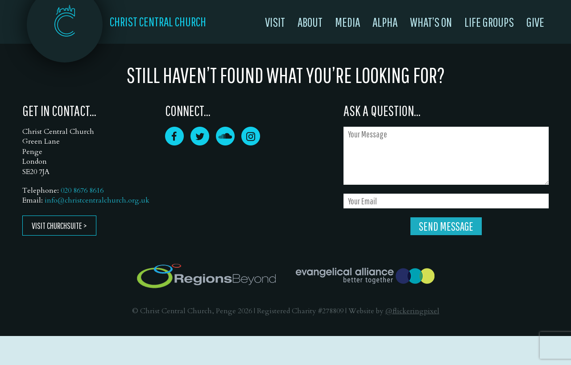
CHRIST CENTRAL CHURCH (158, 21)
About (310, 21)
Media (347, 21)
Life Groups (489, 21)
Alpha (384, 21)
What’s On (431, 21)
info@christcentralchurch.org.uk (97, 200)
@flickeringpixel (412, 311)
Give (535, 21)
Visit (275, 21)
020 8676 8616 (82, 190)
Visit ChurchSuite (57, 225)
